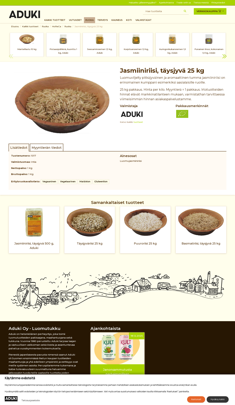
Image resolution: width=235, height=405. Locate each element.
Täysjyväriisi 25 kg (90, 243)
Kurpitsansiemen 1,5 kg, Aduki (136, 51)
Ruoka (89, 20)
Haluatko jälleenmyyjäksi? (142, 2)
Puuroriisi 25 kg (145, 243)
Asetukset (196, 399)
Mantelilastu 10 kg (26, 49)
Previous (11, 56)
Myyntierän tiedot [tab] (47, 148)
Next (224, 56)
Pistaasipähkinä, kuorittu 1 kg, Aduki (63, 51)
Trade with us (183, 2)
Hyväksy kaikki (218, 399)
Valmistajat (143, 20)
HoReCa (56, 26)
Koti (129, 20)
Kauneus (116, 20)
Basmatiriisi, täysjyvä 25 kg (201, 243)
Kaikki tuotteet (54, 20)
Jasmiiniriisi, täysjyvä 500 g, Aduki (34, 246)
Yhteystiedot (218, 2)
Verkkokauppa (209, 11)
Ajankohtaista (166, 2)
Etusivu (15, 26)
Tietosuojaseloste (30, 400)
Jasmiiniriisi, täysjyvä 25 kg (88, 26)
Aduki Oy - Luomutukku (34, 328)
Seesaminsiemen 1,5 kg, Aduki (99, 51)
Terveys (102, 20)
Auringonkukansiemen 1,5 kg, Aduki (172, 51)
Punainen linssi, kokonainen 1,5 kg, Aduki (208, 51)
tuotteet (138, 122)
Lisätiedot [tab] (18, 148)
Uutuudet (75, 20)
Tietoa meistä (201, 2)
